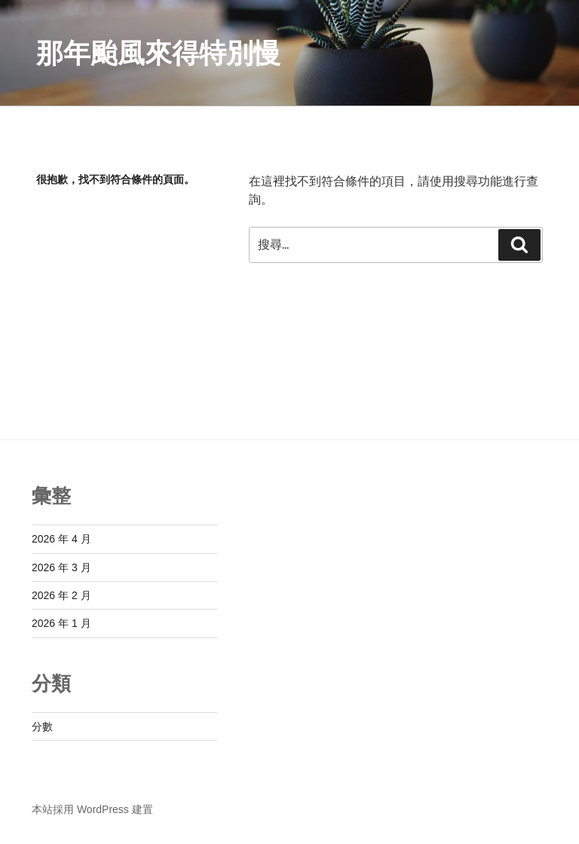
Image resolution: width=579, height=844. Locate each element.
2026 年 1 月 (61, 623)
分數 (42, 726)
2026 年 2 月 (61, 595)
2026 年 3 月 (61, 567)
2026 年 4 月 (61, 539)
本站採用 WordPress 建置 (92, 809)
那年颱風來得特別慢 (158, 53)
